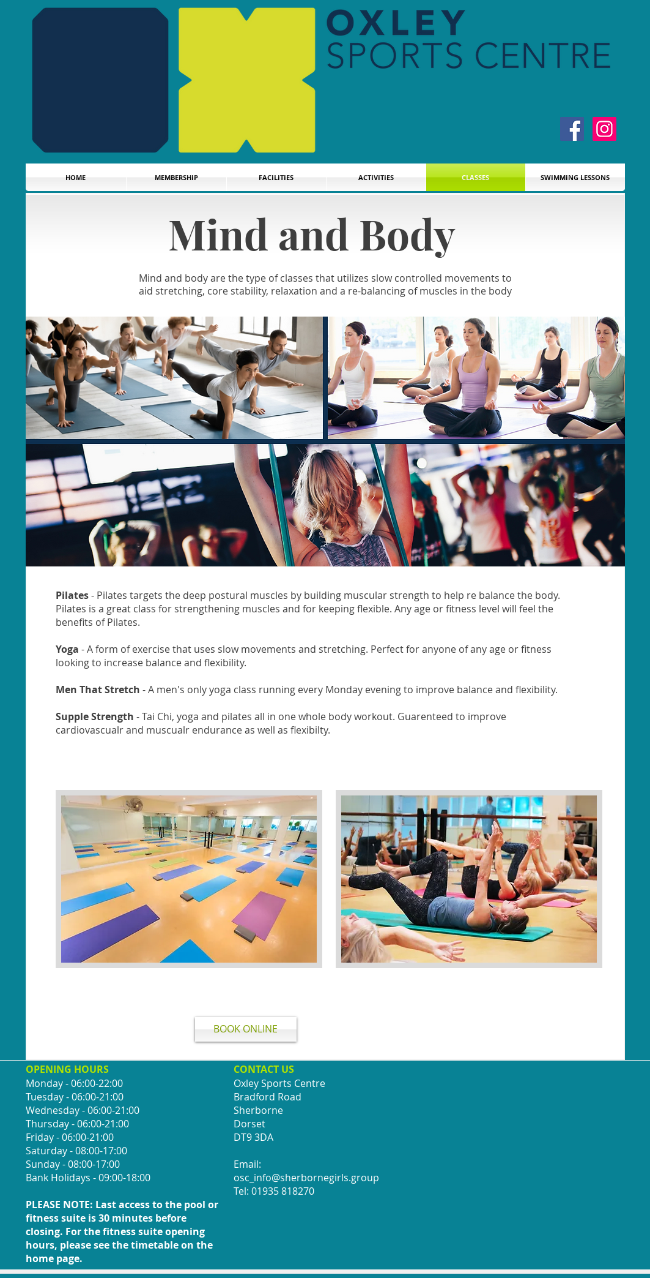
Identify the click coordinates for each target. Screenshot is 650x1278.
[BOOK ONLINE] (246, 1029)
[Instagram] (604, 129)
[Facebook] (572, 129)
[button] (575, 177)
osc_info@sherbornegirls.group (306, 1177)
